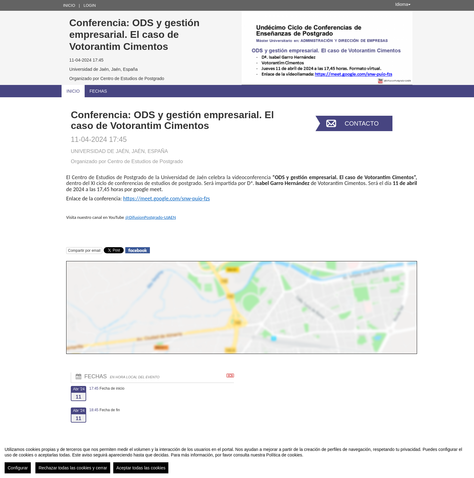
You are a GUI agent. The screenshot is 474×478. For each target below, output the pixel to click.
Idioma (403, 4)
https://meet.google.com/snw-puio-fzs (166, 198)
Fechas (98, 91)
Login (89, 5)
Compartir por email (84, 250)
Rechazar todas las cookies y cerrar (72, 467)
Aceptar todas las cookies (141, 467)
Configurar (18, 467)
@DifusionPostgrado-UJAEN (150, 217)
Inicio (69, 5)
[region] (237, 457)
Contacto (362, 123)
